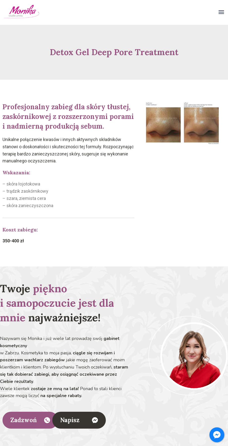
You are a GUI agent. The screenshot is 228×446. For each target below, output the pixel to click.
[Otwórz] (221, 12)
